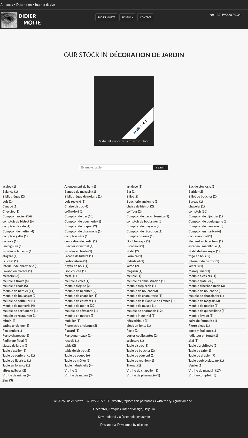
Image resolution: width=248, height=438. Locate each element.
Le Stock (127, 17)
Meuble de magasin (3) (204, 301)
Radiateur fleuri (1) (15, 340)
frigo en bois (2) (199, 256)
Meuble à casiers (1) (202, 276)
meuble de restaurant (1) (19, 316)
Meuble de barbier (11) (18, 291)
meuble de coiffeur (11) (18, 301)
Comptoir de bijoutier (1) (205, 216)
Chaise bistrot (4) (76, 206)
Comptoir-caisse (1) (140, 236)
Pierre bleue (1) (199, 325)
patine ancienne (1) (15, 325)
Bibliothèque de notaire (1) (82, 196)
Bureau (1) (195, 201)
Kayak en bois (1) (76, 266)
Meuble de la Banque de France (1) (150, 301)
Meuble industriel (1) (140, 316)
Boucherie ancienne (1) (142, 201)
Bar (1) (130, 191)
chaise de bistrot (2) (140, 206)
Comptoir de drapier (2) (80, 226)
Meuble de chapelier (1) (80, 296)
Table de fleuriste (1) (16, 360)
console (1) (9, 241)
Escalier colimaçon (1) (17, 251)
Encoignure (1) (12, 246)
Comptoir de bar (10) (78, 216)
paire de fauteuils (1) (202, 321)
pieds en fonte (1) (138, 325)
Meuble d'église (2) (77, 286)
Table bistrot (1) (137, 345)
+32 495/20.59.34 (228, 15)
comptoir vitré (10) (77, 236)
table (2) (70, 345)
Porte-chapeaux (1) (15, 335)
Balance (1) (10, 191)
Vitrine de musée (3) (78, 375)
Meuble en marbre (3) (79, 316)
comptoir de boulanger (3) (144, 221)
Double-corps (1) (138, 241)
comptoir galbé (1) (15, 236)
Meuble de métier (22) (79, 306)
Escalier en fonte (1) (78, 251)
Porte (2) (132, 331)
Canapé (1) (9, 206)
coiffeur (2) (133, 211)
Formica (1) (134, 256)
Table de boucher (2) (140, 350)
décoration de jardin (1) (80, 241)
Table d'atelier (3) (14, 350)
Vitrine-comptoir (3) (202, 375)
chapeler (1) (196, 206)
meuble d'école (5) (15, 286)
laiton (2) (132, 266)
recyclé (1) (71, 340)
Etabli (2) (132, 251)
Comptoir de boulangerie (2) (207, 221)
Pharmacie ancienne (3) (80, 325)
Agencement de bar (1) (80, 186)
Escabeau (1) (135, 246)
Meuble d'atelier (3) (201, 281)
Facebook (128, 417)
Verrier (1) (195, 365)
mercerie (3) (10, 276)
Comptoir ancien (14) (17, 216)
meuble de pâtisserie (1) (81, 311)
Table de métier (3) (77, 360)
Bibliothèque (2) (13, 196)
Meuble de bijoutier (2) (80, 291)
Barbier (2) (195, 191)
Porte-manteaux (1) (78, 335)
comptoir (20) (197, 211)
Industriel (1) (135, 261)
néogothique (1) (137, 321)
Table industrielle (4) (78, 365)
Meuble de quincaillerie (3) (206, 311)
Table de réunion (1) (140, 360)
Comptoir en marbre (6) (204, 231)
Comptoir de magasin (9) (143, 226)
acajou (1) (9, 186)
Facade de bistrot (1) (78, 256)
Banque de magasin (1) (80, 191)
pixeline (142, 425)
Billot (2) (132, 196)
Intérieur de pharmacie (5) (20, 266)
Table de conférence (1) (18, 355)
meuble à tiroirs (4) (15, 281)
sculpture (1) (135, 340)
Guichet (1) (10, 261)
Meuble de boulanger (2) (19, 296)
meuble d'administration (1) (145, 281)
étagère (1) (9, 256)
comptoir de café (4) (16, 226)
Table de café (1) (199, 350)
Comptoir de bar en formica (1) (147, 216)
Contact (145, 17)
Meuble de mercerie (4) (18, 306)
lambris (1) (195, 266)
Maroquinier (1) (199, 271)
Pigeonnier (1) (12, 331)
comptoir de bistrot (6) (17, 221)
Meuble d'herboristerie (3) (206, 286)
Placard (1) (71, 331)
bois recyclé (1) (74, 201)
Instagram (143, 417)
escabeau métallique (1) (204, 246)
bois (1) (7, 201)
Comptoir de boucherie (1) (82, 221)
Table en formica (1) (16, 365)
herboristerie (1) (75, 261)
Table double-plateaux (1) (206, 360)
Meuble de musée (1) (140, 306)
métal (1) (70, 276)
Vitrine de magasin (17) (204, 370)
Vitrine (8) (71, 370)
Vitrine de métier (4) (16, 375)
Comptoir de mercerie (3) (205, 226)
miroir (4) (8, 321)
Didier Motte (106, 17)
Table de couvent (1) (140, 355)
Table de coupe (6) (77, 355)
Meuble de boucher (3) (142, 291)
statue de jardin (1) (15, 345)
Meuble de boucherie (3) (205, 291)
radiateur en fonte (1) (203, 335)
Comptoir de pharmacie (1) (82, 231)
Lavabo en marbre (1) (17, 271)
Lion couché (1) (74, 271)
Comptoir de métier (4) (18, 231)
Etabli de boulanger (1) (204, 251)
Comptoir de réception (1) (144, 231)
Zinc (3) (7, 380)
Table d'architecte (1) (202, 345)
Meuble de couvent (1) (80, 301)
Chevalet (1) (10, 211)
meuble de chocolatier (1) (206, 296)
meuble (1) (133, 276)
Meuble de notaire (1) (203, 306)
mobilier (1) (72, 321)
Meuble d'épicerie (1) (141, 286)
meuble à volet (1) (76, 281)
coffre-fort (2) (73, 211)
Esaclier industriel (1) (78, 246)
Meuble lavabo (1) (200, 316)
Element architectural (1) (205, 241)
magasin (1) (134, 271)
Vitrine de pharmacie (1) (143, 375)
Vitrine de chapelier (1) (142, 370)
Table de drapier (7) (201, 355)
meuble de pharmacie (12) (144, 311)
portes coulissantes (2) (141, 335)
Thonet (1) (133, 365)
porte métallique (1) (202, 331)
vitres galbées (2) (14, 370)
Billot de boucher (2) (202, 196)
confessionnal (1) (200, 236)
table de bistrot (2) (77, 350)
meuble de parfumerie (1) (20, 311)
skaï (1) (193, 340)
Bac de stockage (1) (201, 186)
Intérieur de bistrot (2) (203, 261)
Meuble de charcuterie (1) (144, 296)
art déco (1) (134, 186)
